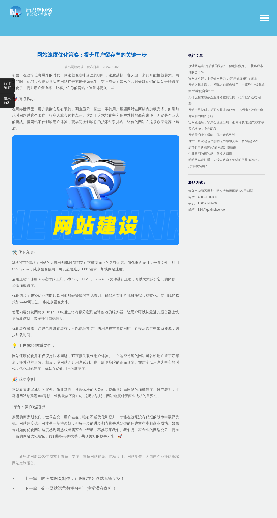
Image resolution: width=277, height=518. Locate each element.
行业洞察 (7, 85)
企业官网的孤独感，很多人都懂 (210, 153)
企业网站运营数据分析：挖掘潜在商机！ (78, 488)
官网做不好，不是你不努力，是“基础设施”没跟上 (222, 78)
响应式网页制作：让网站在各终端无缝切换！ (83, 478)
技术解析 (7, 100)
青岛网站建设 (74, 67)
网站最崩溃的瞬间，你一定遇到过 (211, 135)
